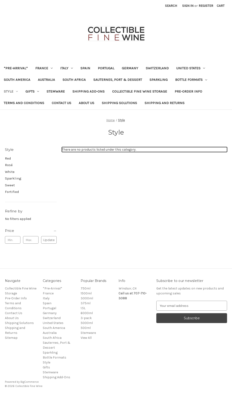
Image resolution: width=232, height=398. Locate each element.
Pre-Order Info (188, 91)
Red (8, 158)
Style (11, 91)
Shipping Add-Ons (88, 91)
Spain (85, 68)
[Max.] (31, 240)
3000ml (87, 298)
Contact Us (61, 103)
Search (171, 6)
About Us (86, 103)
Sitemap (11, 338)
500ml (86, 328)
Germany (130, 68)
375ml (85, 303)
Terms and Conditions (24, 103)
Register (206, 6)
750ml (85, 288)
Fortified (12, 192)
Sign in (187, 6)
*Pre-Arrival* (16, 68)
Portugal (106, 68)
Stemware (56, 91)
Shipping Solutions (119, 103)
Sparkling (158, 80)
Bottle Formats (191, 80)
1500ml (86, 293)
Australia (46, 80)
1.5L (83, 308)
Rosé (9, 165)
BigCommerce (29, 381)
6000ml (87, 313)
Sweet (10, 185)
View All (86, 338)
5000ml (87, 323)
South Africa (74, 80)
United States (190, 68)
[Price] (31, 231)
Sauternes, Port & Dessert (117, 80)
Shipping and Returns (165, 103)
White (10, 172)
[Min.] (12, 240)
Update (49, 240)
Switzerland (157, 68)
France (44, 68)
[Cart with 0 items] (220, 6)
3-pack (86, 318)
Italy (66, 68)
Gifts (32, 91)
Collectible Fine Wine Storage (139, 91)
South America (17, 80)
